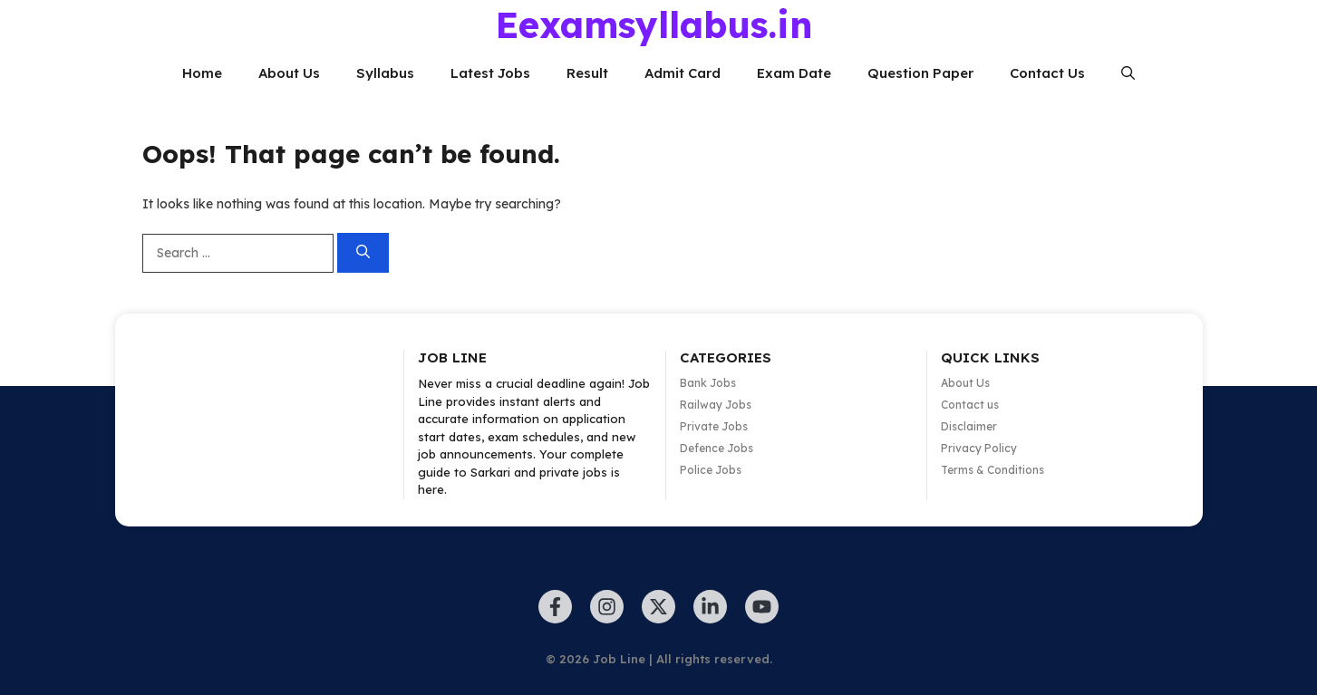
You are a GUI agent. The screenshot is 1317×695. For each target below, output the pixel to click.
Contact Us (1047, 73)
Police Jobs (710, 470)
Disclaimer (969, 426)
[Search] (363, 253)
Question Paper (920, 73)
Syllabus (385, 73)
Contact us (970, 404)
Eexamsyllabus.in (654, 24)
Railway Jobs (715, 404)
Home (202, 73)
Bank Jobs (708, 383)
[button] (1128, 73)
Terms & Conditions (992, 470)
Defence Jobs (716, 448)
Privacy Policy (979, 448)
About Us (289, 73)
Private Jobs (714, 426)
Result (587, 73)
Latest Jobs (490, 73)
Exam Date (794, 73)
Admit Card (682, 73)
